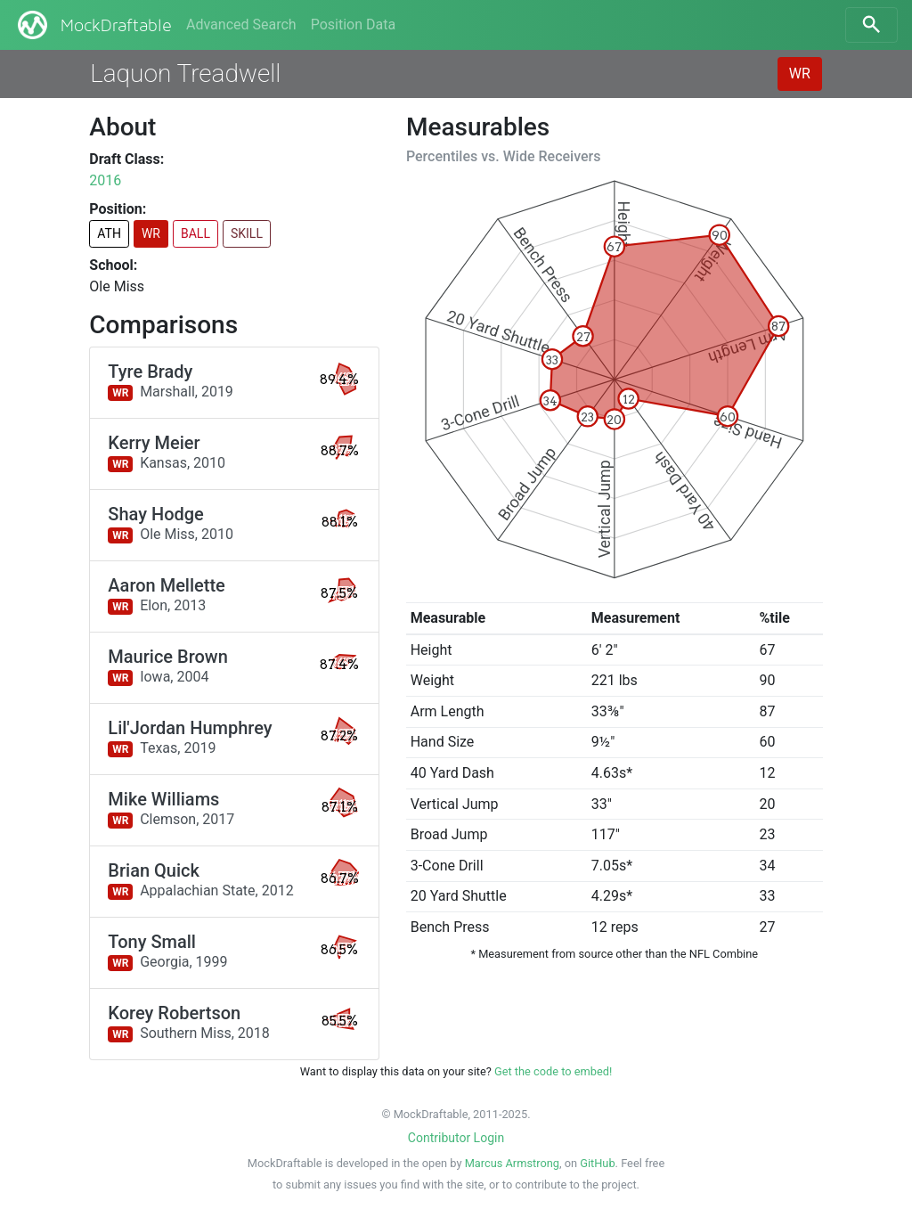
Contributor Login (456, 1138)
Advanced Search (241, 24)
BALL (195, 233)
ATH (109, 233)
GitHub (597, 1163)
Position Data (353, 24)
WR (799, 73)
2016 (105, 180)
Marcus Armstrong (512, 1163)
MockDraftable (93, 25)
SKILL (247, 233)
